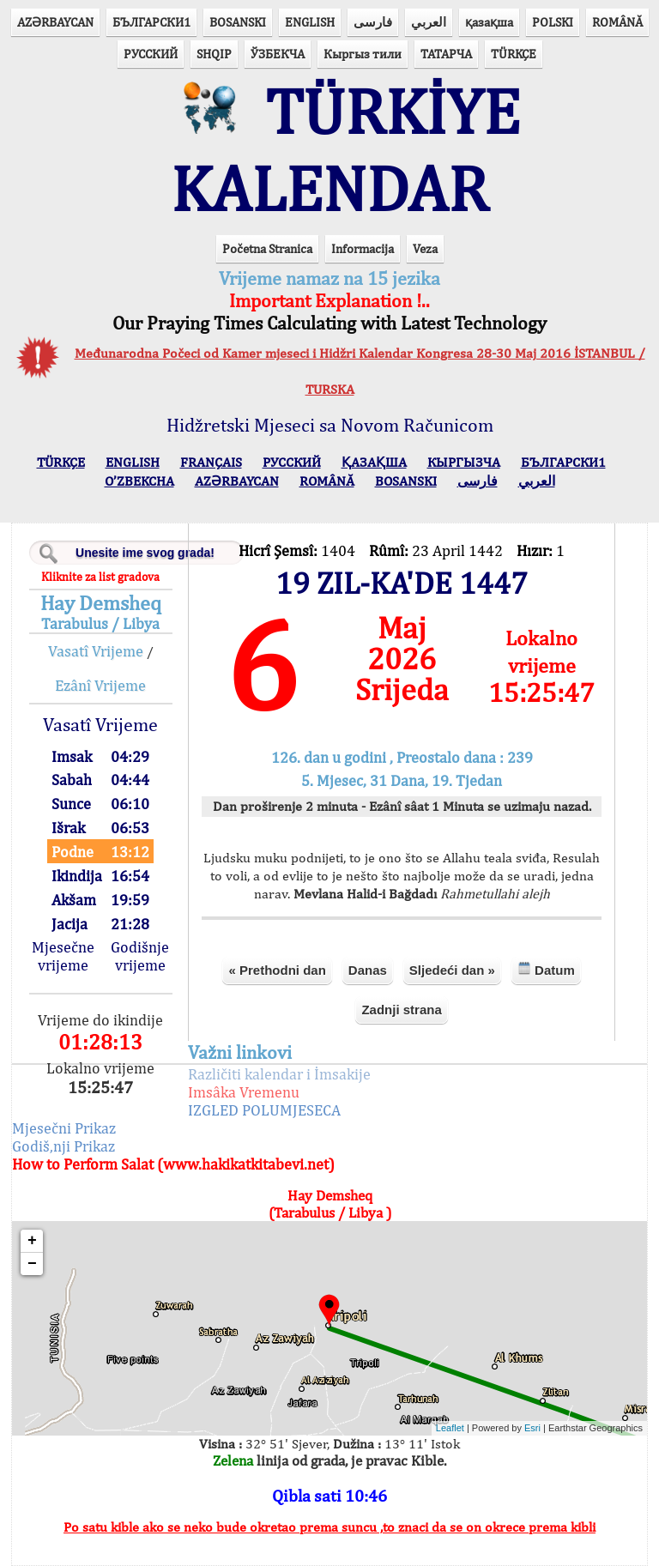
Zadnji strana (401, 1009)
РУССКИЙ (151, 53)
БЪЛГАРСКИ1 (151, 22)
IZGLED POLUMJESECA (264, 1110)
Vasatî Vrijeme (95, 651)
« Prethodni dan (276, 970)
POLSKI (552, 22)
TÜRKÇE (513, 53)
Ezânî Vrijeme (100, 685)
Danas (367, 970)
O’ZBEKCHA (139, 481)
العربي (428, 22)
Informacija (362, 248)
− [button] (32, 1264)
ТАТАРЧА (446, 53)
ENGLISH (310, 22)
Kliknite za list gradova (100, 576)
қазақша (489, 22)
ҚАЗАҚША (374, 462)
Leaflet (450, 1428)
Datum (546, 969)
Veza (425, 248)
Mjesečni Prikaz (64, 1128)
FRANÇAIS (211, 462)
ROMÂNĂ (617, 22)
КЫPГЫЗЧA (463, 462)
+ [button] (32, 1240)
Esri (532, 1428)
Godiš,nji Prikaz (63, 1146)
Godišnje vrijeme (140, 956)
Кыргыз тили (362, 53)
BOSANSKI (237, 22)
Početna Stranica (267, 248)
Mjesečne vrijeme (63, 956)
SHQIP (214, 53)
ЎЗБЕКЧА (278, 53)
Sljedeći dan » (452, 970)
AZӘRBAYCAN (55, 22)
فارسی (373, 22)
